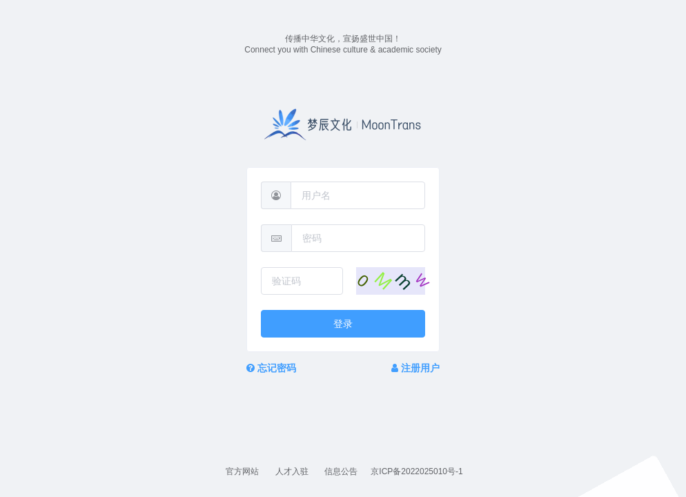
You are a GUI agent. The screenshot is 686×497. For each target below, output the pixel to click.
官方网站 (243, 471)
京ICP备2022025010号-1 (416, 471)
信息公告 (342, 471)
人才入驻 (293, 471)
